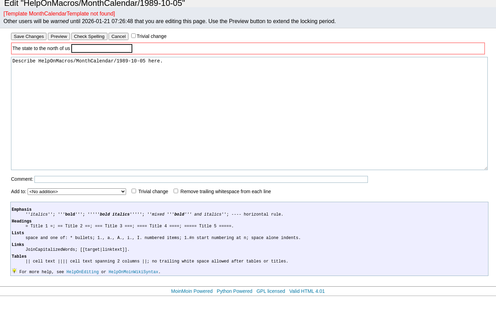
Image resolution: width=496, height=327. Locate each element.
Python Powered (234, 322)
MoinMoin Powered (192, 322)
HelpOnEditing (82, 303)
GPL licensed (271, 322)
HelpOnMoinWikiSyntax (133, 303)
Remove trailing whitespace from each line (225, 212)
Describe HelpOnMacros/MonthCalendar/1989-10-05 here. (249, 124)
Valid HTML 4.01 (307, 322)
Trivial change (152, 36)
